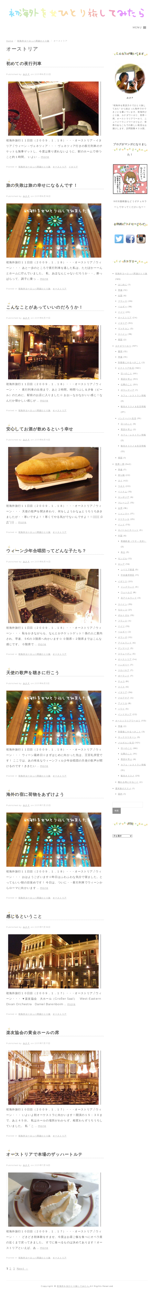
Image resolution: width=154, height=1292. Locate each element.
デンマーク (124, 648)
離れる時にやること (128, 782)
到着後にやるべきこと (129, 362)
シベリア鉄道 (128, 569)
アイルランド (125, 642)
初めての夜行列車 (24, 63)
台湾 (120, 508)
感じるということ (24, 916)
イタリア (73, 166)
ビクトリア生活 (126, 368)
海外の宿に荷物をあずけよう (35, 794)
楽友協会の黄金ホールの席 (32, 1032)
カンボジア (124, 497)
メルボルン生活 (126, 742)
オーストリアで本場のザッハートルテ (44, 1154)
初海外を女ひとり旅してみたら (73, 1286)
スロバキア (124, 670)
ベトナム (122, 491)
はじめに (122, 284)
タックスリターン (127, 737)
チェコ (121, 681)
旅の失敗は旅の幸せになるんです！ (42, 185)
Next (22, 1268)
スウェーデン (125, 653)
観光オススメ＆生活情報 (133, 406)
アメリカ (122, 703)
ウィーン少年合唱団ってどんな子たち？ (46, 550)
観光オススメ (128, 775)
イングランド (128, 587)
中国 (120, 535)
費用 (120, 351)
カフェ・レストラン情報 (133, 395)
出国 (120, 295)
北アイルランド (129, 598)
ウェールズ (126, 592)
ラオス (121, 486)
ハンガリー (124, 664)
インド (121, 524)
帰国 (120, 339)
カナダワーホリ (123, 346)
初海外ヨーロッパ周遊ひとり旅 (33, 41)
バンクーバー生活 (127, 418)
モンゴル (122, 558)
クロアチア (124, 697)
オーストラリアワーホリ (128, 720)
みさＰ (26, 74)
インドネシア (125, 714)
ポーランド (124, 675)
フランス (122, 301)
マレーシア (124, 502)
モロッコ (122, 609)
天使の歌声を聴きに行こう (33, 672)
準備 (120, 290)
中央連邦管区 (128, 575)
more (45, 157)
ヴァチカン (124, 328)
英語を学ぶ (126, 379)
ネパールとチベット (128, 530)
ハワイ (121, 708)
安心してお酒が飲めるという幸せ (39, 428)
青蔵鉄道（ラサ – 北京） (133, 541)
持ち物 (121, 475)
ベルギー (122, 306)
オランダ (122, 637)
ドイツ (121, 312)
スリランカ (124, 519)
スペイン (122, 334)
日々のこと (126, 373)
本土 (123, 552)
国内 (120, 794)
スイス (121, 686)
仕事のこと (126, 384)
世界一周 (119, 464)
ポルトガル (124, 615)
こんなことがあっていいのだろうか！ (44, 307)
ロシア (121, 564)
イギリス (122, 581)
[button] (137, 27)
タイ (120, 480)
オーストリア (59, 166)
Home (9, 41)
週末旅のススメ (123, 788)
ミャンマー (124, 513)
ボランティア (128, 390)
